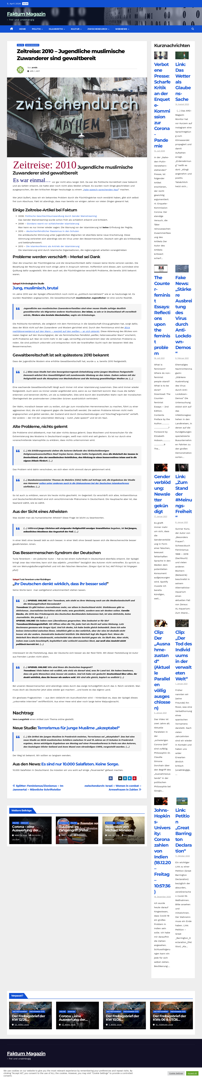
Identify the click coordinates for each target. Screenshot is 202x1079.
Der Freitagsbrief (20, 1011)
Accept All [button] (192, 1073)
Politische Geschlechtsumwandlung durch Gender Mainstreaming (61, 216)
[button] (193, 29)
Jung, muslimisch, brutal (35, 288)
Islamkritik (56, 29)
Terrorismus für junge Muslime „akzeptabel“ (78, 727)
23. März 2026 (22, 1025)
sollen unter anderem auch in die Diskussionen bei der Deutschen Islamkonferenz (84, 483)
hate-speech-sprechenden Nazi (101, 189)
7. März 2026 (115, 1025)
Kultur (75, 29)
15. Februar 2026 (164, 1025)
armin (34, 67)
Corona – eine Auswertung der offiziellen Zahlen (25, 830)
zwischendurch (98, 29)
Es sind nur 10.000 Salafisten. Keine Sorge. (80, 764)
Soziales (24, 823)
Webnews (121, 29)
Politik (36, 29)
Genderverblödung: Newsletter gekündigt (162, 494)
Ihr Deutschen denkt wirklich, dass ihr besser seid (60, 583)
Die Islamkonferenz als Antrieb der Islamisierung (52, 246)
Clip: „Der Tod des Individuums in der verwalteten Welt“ (183, 655)
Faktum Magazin (26, 14)
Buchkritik (63, 823)
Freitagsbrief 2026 (37, 1011)
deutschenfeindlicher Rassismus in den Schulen (52, 231)
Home (22, 29)
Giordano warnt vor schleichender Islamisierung (53, 223)
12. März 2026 (69, 1025)
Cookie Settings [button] (176, 1073)
